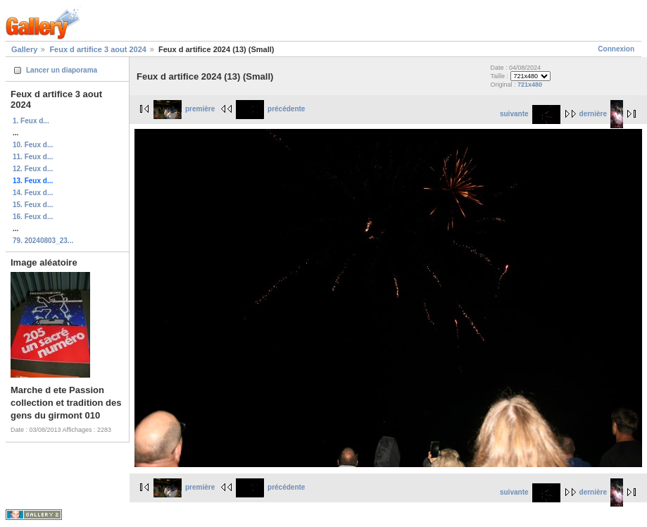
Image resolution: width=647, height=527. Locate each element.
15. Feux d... (33, 205)
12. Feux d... (33, 169)
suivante (530, 114)
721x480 (529, 84)
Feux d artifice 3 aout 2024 (97, 49)
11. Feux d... (33, 157)
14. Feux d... (33, 193)
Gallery (24, 49)
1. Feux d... (31, 121)
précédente (270, 109)
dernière (601, 114)
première (184, 109)
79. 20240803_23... (43, 240)
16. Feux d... (33, 217)
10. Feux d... (33, 145)
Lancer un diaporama (61, 70)
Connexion (616, 49)
